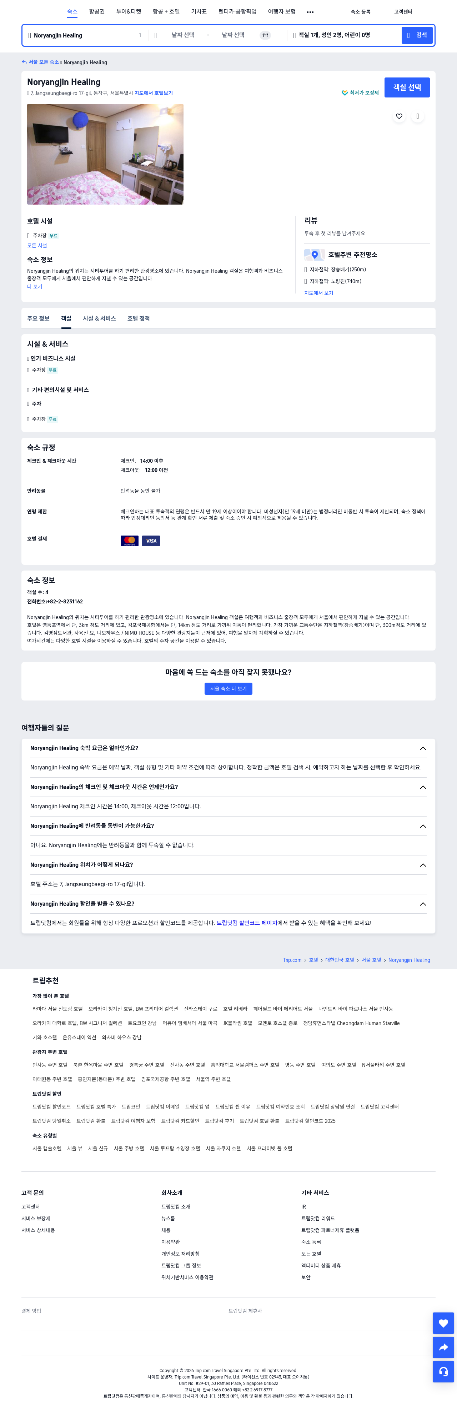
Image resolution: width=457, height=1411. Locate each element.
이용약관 (170, 1242)
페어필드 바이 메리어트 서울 (283, 1009)
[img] (105, 154)
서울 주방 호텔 (129, 1148)
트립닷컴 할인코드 (51, 1107)
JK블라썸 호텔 (237, 1023)
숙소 (72, 12)
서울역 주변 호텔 (213, 1079)
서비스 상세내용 (38, 1230)
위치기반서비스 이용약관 (187, 1277)
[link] (360, 12)
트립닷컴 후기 (219, 1121)
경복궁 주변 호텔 (146, 1065)
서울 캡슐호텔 (46, 1148)
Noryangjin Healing (64, 82)
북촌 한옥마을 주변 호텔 (98, 1065)
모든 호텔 (311, 1254)
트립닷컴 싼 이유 (232, 1107)
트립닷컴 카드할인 (180, 1121)
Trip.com (292, 960)
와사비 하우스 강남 (122, 1037)
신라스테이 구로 (200, 1009)
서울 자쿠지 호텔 (223, 1148)
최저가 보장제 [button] (364, 93)
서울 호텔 (371, 960)
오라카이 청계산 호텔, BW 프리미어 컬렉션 (133, 1009)
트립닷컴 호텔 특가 (96, 1107)
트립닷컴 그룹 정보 (181, 1266)
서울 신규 (98, 1148)
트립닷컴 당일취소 (51, 1121)
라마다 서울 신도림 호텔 (57, 1009)
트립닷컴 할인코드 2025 (310, 1121)
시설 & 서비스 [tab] (99, 318)
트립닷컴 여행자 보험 (133, 1121)
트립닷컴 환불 (90, 1121)
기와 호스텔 (44, 1037)
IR (303, 1207)
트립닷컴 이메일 (163, 1107)
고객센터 (30, 1207)
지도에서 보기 (318, 293)
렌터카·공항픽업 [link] (238, 12)
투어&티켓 (128, 12)
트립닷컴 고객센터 (380, 1107)
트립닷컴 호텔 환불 (260, 1121)
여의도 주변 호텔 (338, 1065)
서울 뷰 (74, 1148)
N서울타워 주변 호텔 (383, 1065)
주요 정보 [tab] (38, 318)
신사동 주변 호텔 (187, 1065)
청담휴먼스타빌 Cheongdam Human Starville (351, 1023)
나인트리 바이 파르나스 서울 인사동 (355, 1009)
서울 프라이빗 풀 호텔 (269, 1148)
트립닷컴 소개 (175, 1207)
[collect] (443, 1323)
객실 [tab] (66, 318)
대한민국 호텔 (339, 960)
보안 (306, 1277)
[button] (311, 12)
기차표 (199, 12)
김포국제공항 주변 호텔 (165, 1079)
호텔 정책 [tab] (138, 318)
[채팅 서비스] (443, 1371)
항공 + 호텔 (166, 12)
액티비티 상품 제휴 (321, 1266)
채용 (166, 1230)
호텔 (313, 960)
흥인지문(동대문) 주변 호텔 (107, 1079)
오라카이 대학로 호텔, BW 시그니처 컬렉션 (77, 1023)
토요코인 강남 (142, 1023)
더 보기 (34, 287)
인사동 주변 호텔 (49, 1065)
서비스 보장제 (35, 1218)
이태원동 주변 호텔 (52, 1079)
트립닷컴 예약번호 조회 (280, 1107)
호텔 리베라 (235, 1009)
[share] (443, 1347)
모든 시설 (37, 245)
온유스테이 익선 (79, 1037)
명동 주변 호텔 (300, 1065)
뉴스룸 (168, 1218)
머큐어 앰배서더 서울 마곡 (189, 1023)
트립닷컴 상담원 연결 (333, 1107)
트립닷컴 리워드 (318, 1218)
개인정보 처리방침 (180, 1254)
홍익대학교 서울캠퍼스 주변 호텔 (245, 1065)
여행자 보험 (282, 12)
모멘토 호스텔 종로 (277, 1023)
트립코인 (131, 1107)
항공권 (97, 12)
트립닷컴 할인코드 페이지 (247, 923)
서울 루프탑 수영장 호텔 (175, 1148)
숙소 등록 (311, 1242)
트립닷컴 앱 (197, 1107)
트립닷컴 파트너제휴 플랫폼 (330, 1230)
